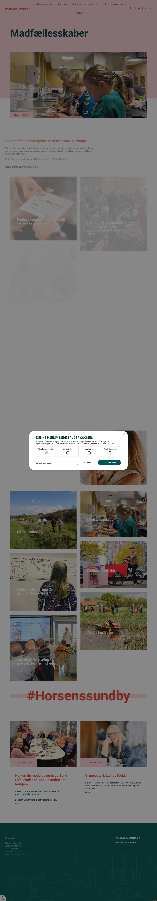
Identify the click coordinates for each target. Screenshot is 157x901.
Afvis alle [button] (86, 462)
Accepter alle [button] (109, 462)
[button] (43, 463)
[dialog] (78, 450)
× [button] (123, 434)
